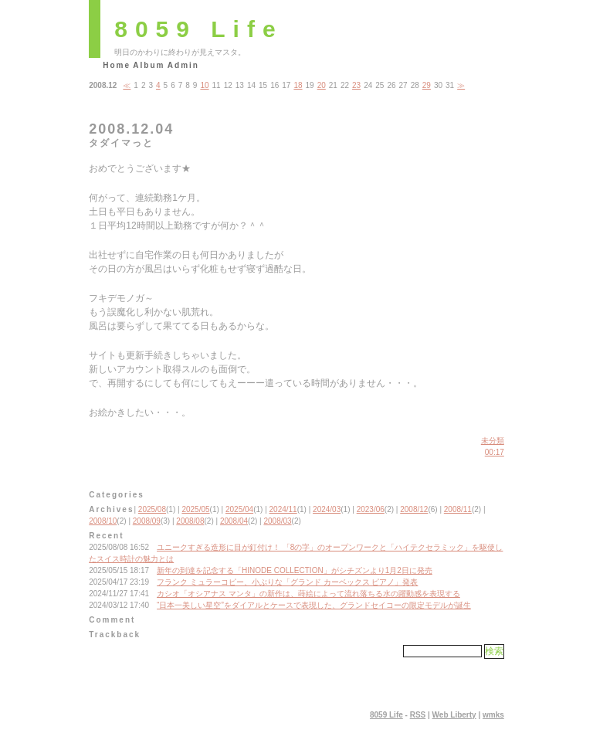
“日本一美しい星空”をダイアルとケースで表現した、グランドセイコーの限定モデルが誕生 (314, 605)
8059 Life (198, 29)
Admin (183, 65)
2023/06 (371, 509)
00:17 (494, 452)
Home (116, 65)
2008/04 (234, 521)
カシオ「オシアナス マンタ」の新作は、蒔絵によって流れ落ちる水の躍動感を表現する (308, 593)
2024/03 (327, 509)
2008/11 (458, 509)
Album (148, 65)
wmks (493, 715)
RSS (418, 715)
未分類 (492, 440)
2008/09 (147, 521)
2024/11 (283, 509)
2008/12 (414, 509)
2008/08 (190, 521)
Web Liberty (454, 715)
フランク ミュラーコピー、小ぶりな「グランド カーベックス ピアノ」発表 (287, 582)
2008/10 (103, 521)
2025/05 (195, 509)
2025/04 (239, 509)
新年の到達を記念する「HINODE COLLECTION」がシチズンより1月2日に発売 (294, 570)
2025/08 (152, 509)
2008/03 (277, 521)
